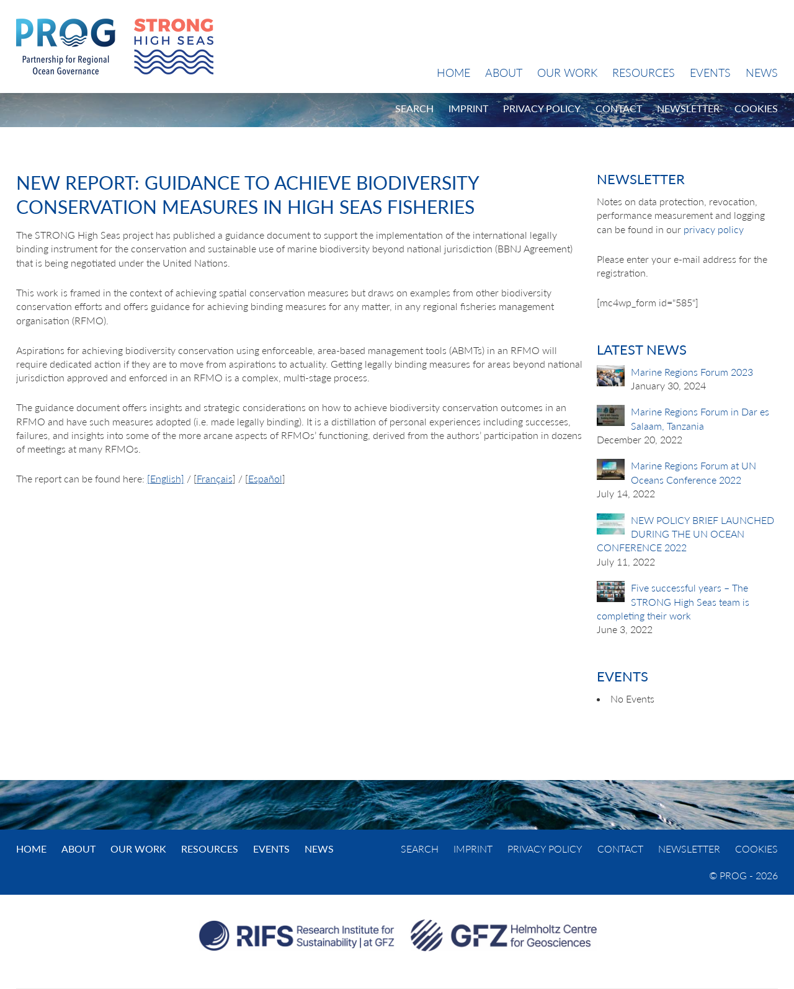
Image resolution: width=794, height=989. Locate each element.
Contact (619, 108)
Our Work (567, 72)
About (503, 72)
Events (710, 72)
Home (453, 72)
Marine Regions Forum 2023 (692, 372)
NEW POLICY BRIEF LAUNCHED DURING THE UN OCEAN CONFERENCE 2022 (685, 534)
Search (414, 108)
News (762, 72)
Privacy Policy (542, 108)
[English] (165, 478)
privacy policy (714, 229)
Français (215, 478)
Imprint (468, 108)
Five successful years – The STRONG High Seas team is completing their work (673, 601)
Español (265, 478)
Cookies (756, 108)
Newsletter (688, 108)
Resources (643, 72)
